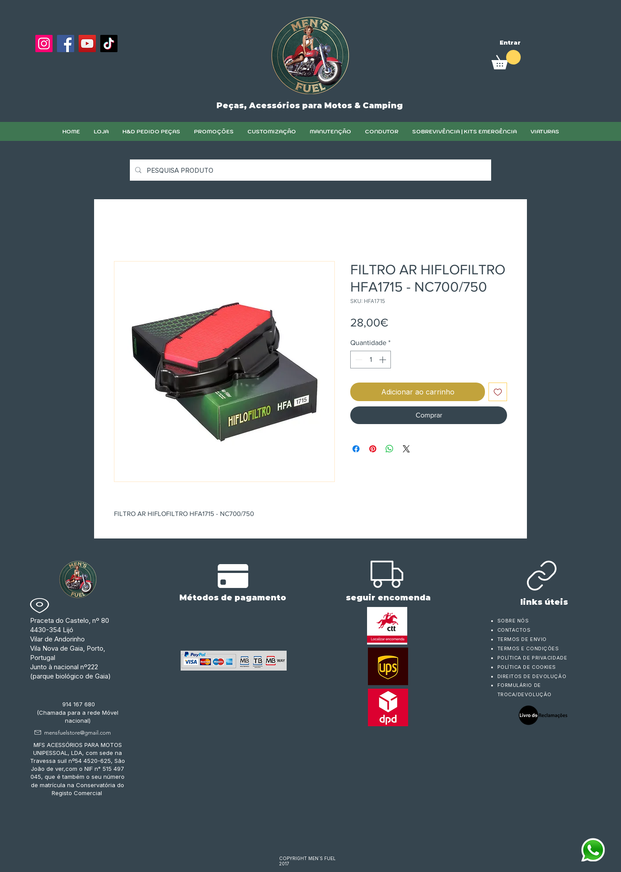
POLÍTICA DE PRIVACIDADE (532, 658)
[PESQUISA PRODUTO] (310, 170)
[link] (506, 59)
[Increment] (383, 359)
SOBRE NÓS (513, 621)
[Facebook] (65, 43)
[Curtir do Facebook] (56, 65)
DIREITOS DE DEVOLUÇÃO (532, 676)
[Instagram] (44, 43)
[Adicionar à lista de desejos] (497, 392)
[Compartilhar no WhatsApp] (389, 449)
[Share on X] (406, 449)
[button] (271, 131)
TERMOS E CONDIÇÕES (528, 648)
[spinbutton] (370, 359)
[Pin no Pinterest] (372, 449)
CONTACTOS (514, 630)
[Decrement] (358, 359)
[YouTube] (87, 43)
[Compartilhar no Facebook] (356, 449)
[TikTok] (108, 43)
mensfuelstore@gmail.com (77, 732)
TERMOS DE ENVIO (523, 639)
